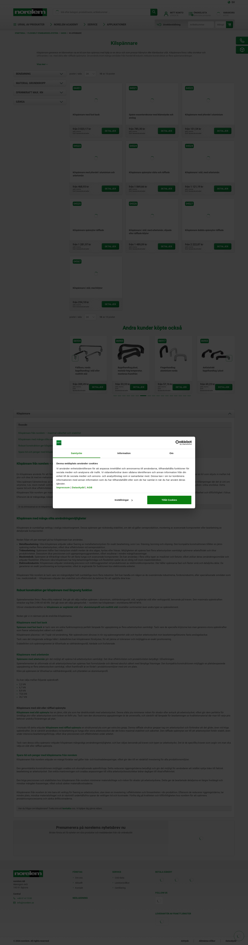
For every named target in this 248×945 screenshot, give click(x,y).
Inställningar (124, 500)
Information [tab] (124, 453)
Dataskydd (78, 487)
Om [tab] (171, 453)
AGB (89, 487)
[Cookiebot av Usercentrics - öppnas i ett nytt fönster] (178, 442)
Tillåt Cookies (169, 500)
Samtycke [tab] (76, 453)
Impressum (63, 487)
